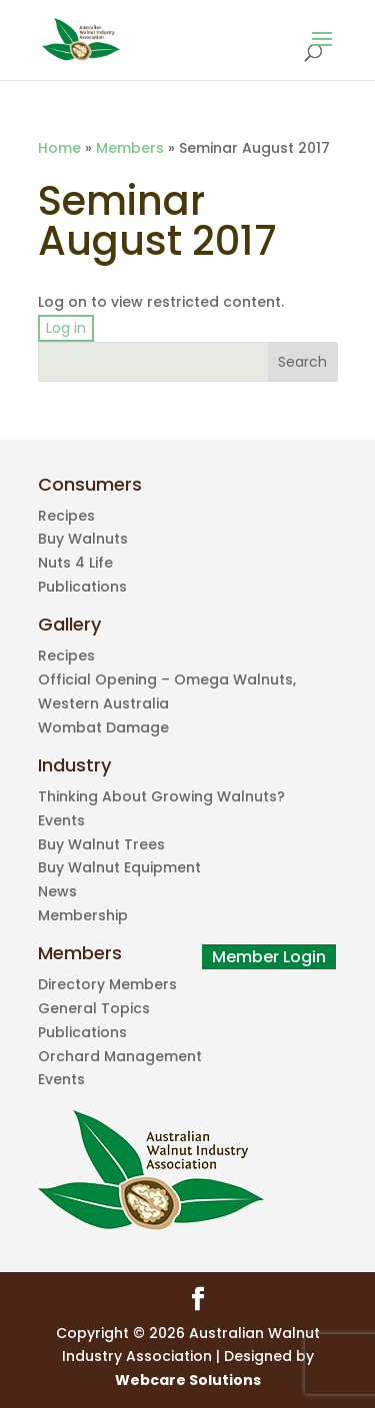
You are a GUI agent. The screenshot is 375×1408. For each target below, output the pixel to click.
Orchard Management (120, 1056)
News (57, 891)
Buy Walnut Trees (101, 844)
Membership (83, 915)
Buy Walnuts (83, 539)
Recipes (66, 516)
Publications (82, 587)
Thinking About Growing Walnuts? (161, 796)
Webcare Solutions (188, 1380)
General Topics (94, 1008)
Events (61, 820)
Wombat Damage (103, 727)
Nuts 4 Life (75, 563)
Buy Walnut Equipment (119, 867)
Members (130, 148)
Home (59, 148)
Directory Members (107, 984)
